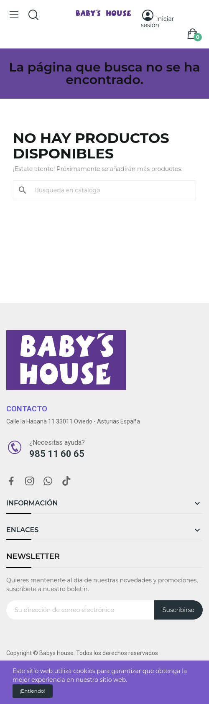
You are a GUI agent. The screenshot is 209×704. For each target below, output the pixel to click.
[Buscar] (109, 190)
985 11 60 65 (56, 454)
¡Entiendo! (33, 691)
